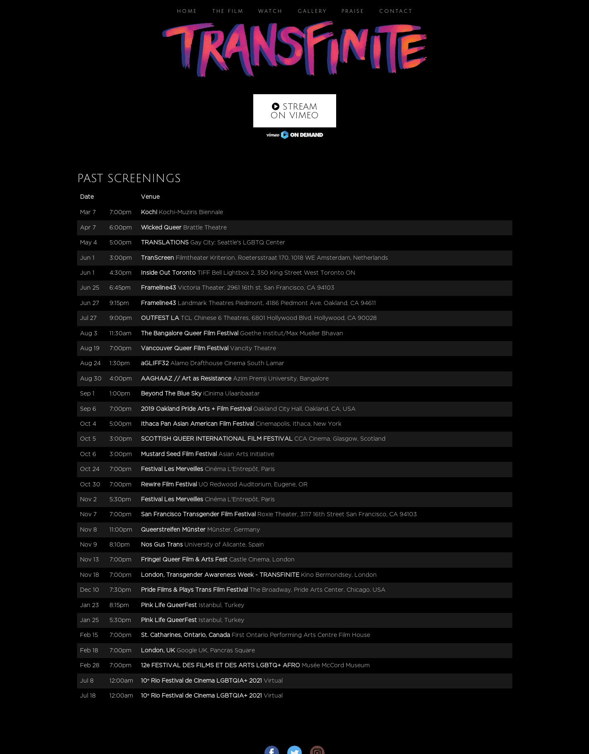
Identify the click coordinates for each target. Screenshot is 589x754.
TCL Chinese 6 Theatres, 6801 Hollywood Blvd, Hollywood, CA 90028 (279, 318)
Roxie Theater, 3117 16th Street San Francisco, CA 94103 (337, 514)
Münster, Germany (233, 529)
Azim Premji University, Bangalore (281, 378)
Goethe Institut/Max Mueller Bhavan (291, 333)
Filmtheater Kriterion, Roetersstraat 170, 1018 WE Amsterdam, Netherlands (282, 258)
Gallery (312, 11)
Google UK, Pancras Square (216, 650)
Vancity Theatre (253, 348)
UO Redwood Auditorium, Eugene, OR (253, 484)
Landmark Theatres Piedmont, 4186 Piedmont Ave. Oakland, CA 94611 (277, 303)
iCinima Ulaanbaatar (231, 393)
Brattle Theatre (205, 227)
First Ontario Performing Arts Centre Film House (301, 635)
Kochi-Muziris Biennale (191, 212)
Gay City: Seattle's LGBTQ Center (237, 242)
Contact (396, 11)
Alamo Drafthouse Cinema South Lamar (227, 363)
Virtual (273, 680)
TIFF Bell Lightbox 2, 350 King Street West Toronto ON (276, 273)
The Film (228, 11)
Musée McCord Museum (336, 665)
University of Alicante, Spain (224, 544)
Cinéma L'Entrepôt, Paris (240, 469)
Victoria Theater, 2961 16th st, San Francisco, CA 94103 (256, 287)
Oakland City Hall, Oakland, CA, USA (304, 409)
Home (187, 11)
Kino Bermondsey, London (339, 575)
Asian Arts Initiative (246, 454)
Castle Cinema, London (262, 559)
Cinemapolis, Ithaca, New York (299, 424)
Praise (353, 11)
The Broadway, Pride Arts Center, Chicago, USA (317, 590)
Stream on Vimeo (294, 111)
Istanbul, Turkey (221, 605)
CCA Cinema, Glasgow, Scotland (339, 439)
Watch (270, 11)
